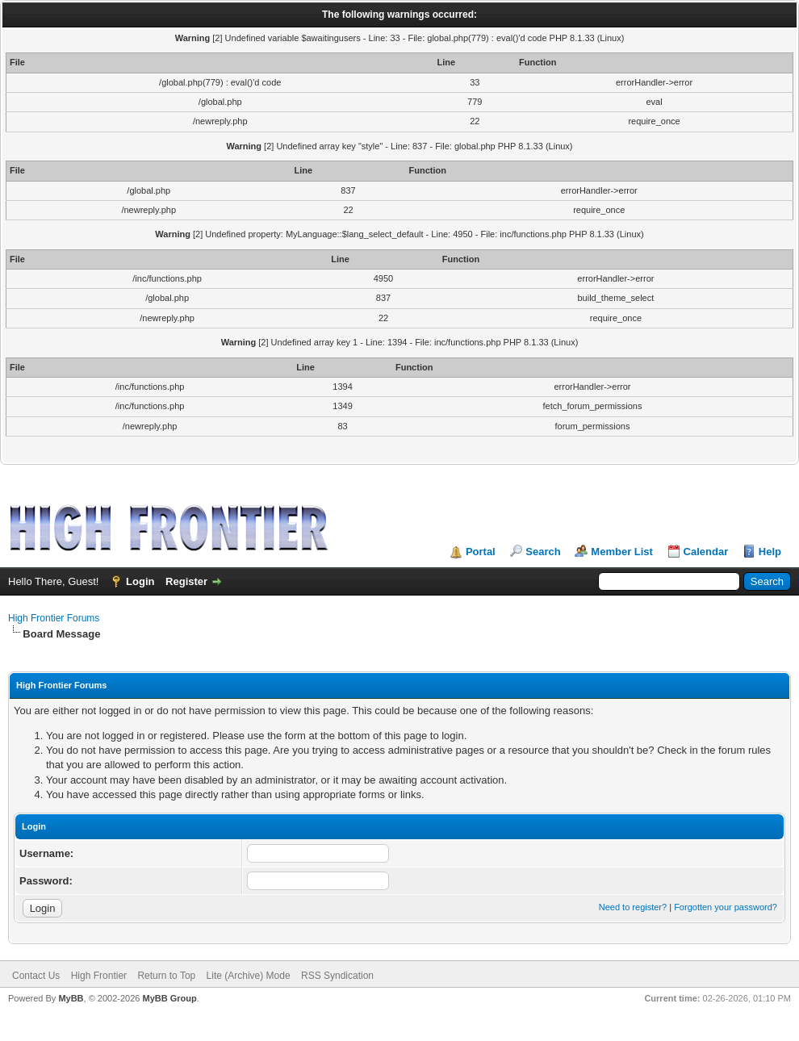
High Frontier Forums (53, 618)
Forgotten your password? (725, 907)
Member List (622, 552)
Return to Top (166, 975)
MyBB (70, 998)
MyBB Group (169, 998)
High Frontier (99, 975)
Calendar (706, 552)
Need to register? (633, 907)
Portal (481, 552)
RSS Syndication (337, 975)
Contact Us (36, 975)
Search (542, 552)
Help (770, 552)
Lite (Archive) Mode (249, 975)
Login (140, 581)
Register (186, 581)
